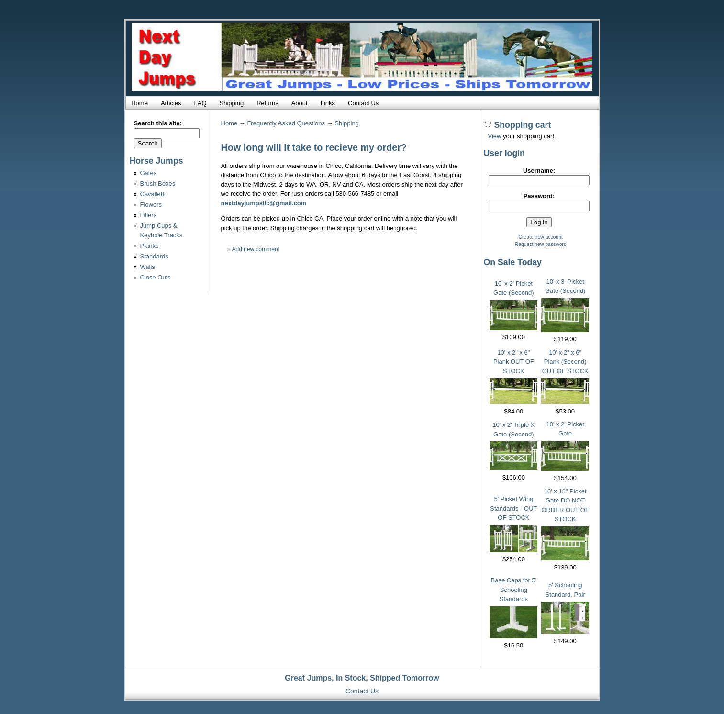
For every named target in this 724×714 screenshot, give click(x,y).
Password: (539, 196)
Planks (149, 245)
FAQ (200, 103)
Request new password (541, 244)
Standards (154, 256)
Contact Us (363, 103)
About (299, 103)
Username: (539, 170)
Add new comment (255, 249)
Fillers (148, 215)
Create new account (541, 237)
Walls (147, 266)
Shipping (232, 103)
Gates (148, 173)
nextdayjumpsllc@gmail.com (264, 203)
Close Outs (155, 277)
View (494, 136)
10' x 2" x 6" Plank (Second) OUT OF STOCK (565, 362)
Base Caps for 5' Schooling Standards (514, 589)
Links (328, 103)
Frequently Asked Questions (286, 123)
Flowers (151, 204)
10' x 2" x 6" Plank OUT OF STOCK (513, 362)
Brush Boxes (158, 183)
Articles (171, 103)
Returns (267, 103)
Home (139, 103)
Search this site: (158, 123)
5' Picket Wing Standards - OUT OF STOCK (513, 508)
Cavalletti (153, 194)
